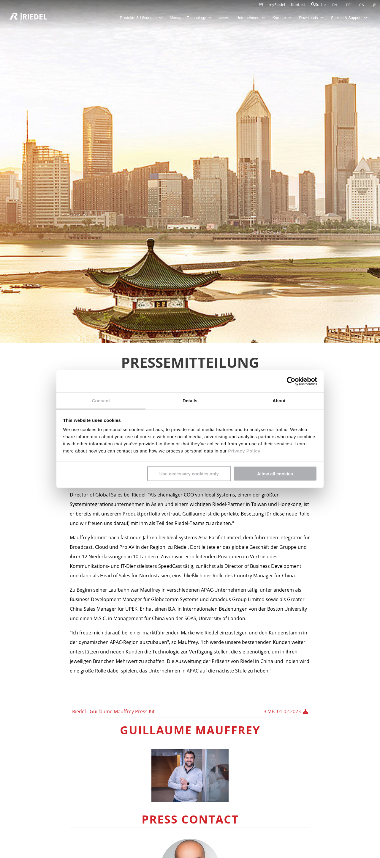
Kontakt (298, 4)
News (223, 18)
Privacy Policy (243, 450)
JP (374, 4)
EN (335, 4)
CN (362, 4)
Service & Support (349, 17)
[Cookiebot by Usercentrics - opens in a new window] (291, 381)
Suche (318, 4)
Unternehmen (250, 17)
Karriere (281, 17)
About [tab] (279, 400)
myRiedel (277, 4)
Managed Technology (190, 17)
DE (349, 4)
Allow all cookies (275, 473)
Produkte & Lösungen (141, 17)
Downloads (311, 17)
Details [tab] (190, 400)
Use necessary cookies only (189, 473)
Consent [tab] (101, 400)
